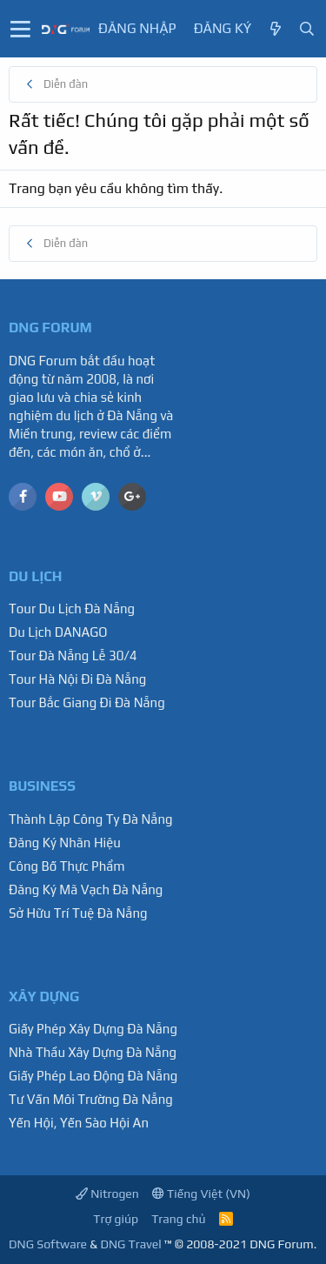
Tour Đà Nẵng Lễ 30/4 (73, 655)
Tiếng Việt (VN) (201, 1193)
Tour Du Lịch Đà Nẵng (72, 608)
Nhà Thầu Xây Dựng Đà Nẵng (92, 1052)
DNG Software (48, 1244)
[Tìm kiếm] (307, 29)
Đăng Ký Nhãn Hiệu (65, 842)
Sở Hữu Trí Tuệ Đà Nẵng (78, 913)
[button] (20, 28)
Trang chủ (178, 1219)
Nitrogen (107, 1193)
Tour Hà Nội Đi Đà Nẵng (77, 679)
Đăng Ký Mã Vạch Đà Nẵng (86, 889)
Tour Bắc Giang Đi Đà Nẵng (87, 702)
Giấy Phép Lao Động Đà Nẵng (93, 1075)
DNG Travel (130, 1244)
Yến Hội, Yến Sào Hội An (79, 1122)
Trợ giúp (115, 1219)
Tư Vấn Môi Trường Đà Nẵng (91, 1099)
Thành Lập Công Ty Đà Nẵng (91, 819)
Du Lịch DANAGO (58, 632)
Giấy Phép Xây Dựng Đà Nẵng (93, 1028)
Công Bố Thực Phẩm (67, 866)
